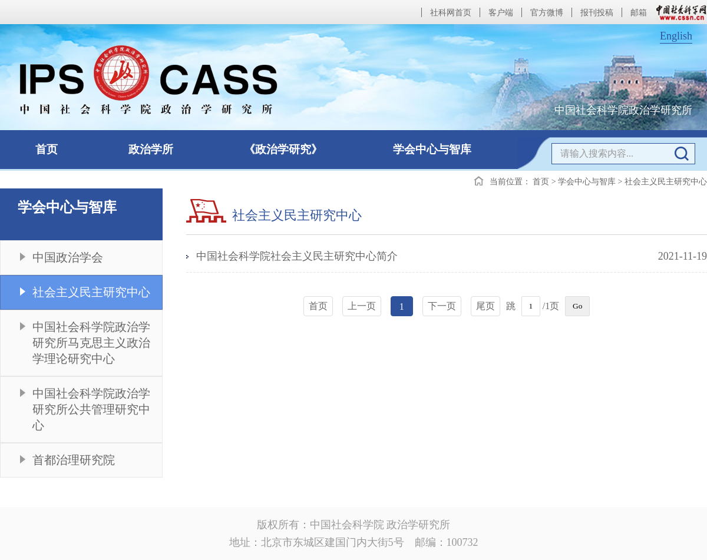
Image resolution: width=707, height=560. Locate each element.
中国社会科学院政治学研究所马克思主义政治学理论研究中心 (91, 342)
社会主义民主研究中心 (91, 292)
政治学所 (150, 149)
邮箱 (638, 12)
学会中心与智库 (432, 149)
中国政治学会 (67, 257)
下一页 (442, 306)
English (676, 36)
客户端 (500, 12)
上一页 (362, 306)
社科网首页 (450, 12)
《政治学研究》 (283, 149)
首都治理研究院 (73, 459)
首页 (46, 149)
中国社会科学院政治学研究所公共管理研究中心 (91, 409)
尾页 (485, 306)
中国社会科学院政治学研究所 (623, 110)
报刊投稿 (596, 12)
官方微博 (546, 12)
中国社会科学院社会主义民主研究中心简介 (297, 256)
